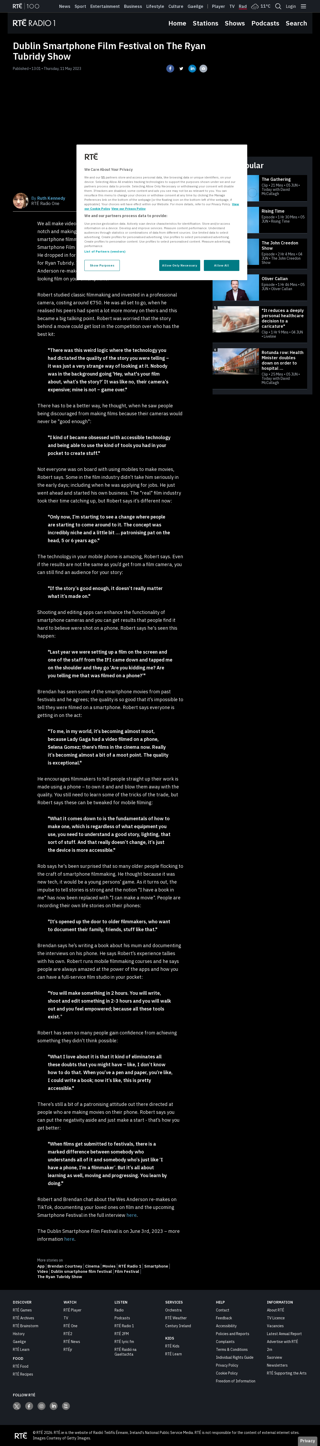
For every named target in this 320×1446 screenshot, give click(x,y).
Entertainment (105, 6)
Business (133, 6)
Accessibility (226, 1326)
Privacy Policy (227, 1365)
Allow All (221, 265)
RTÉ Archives (23, 1318)
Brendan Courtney (65, 1266)
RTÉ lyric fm (124, 1341)
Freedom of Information (235, 1381)
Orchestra (173, 1310)
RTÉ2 (68, 1333)
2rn (269, 1349)
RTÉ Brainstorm (25, 1326)
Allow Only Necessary (179, 265)
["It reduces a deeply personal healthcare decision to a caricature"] (260, 324)
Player (218, 6)
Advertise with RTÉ (282, 1341)
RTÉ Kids (172, 1346)
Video (42, 1271)
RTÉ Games (22, 1310)
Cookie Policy (227, 1373)
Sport (80, 6)
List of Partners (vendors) (104, 251)
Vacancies (275, 1326)
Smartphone (156, 1266)
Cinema (92, 1266)
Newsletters (277, 1365)
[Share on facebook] (170, 69)
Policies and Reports (232, 1333)
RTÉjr (68, 1349)
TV (66, 1318)
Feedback (224, 1318)
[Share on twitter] (181, 69)
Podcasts (265, 23)
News (64, 6)
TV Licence (276, 1318)
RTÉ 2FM (122, 1333)
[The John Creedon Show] (260, 254)
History (19, 1333)
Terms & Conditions (232, 1349)
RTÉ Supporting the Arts (287, 1373)
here (131, 1215)
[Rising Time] (260, 220)
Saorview (274, 1357)
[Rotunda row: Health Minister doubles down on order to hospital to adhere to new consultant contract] (260, 368)
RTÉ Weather (176, 1318)
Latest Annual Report (284, 1333)
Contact (222, 1310)
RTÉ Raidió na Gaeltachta (126, 1352)
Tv (232, 6)
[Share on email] (203, 69)
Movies (109, 1266)
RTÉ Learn (21, 1349)
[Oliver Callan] (260, 287)
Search (296, 23)
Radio (244, 6)
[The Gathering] (260, 188)
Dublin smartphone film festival (81, 1271)
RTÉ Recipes (23, 1374)
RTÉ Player (72, 1310)
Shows (235, 23)
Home (177, 23)
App (41, 1266)
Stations (205, 23)
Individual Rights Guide (235, 1357)
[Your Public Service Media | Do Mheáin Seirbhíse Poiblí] (21, 1435)
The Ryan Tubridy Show (59, 1276)
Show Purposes (102, 265)
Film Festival (127, 1271)
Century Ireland (178, 1326)
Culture (175, 6)
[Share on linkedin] (192, 69)
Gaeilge (195, 6)
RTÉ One (71, 1326)
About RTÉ (275, 1310)
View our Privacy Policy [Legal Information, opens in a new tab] (128, 209)
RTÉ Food (20, 1366)
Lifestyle (155, 6)
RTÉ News (72, 1341)
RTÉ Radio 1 (129, 1266)
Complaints (225, 1341)
